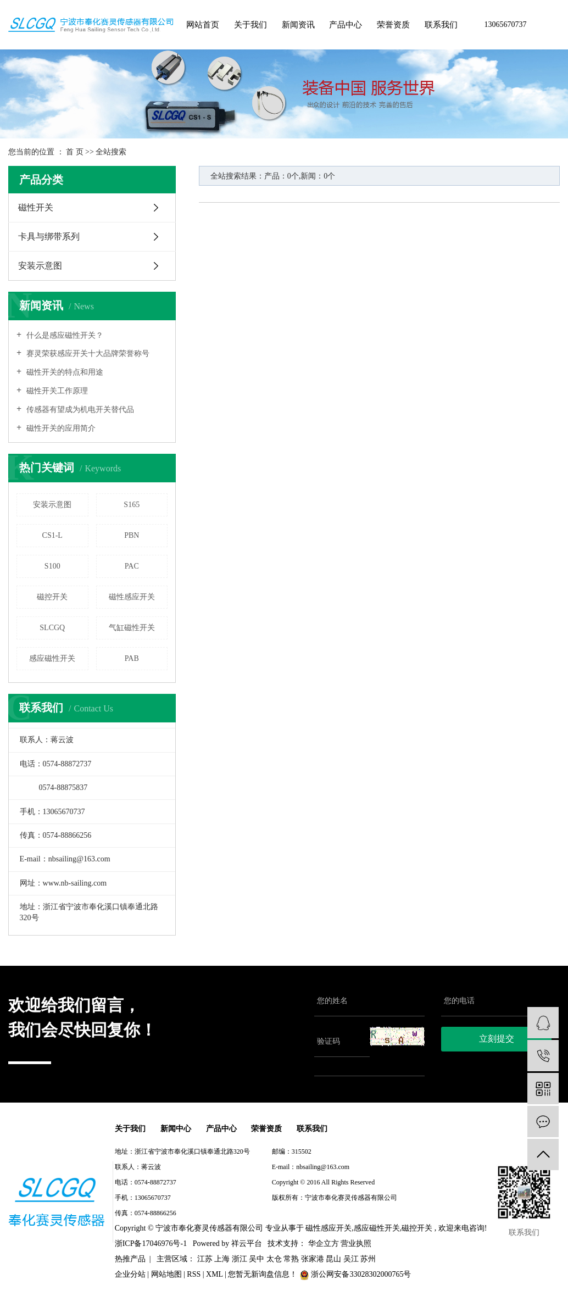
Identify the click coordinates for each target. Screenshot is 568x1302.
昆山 (333, 1259)
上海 (222, 1259)
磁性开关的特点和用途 (63, 372)
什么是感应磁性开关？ (63, 335)
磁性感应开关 (132, 597)
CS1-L (52, 535)
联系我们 (441, 24)
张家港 (312, 1259)
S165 (132, 504)
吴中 (256, 1259)
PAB (132, 658)
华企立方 (322, 1244)
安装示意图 (40, 265)
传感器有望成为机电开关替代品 (79, 409)
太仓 (274, 1259)
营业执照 (356, 1244)
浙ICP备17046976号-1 (303, 1213)
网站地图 (166, 1275)
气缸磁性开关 (132, 628)
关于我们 (250, 24)
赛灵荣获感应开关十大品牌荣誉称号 (86, 353)
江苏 (205, 1259)
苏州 (368, 1259)
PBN (131, 535)
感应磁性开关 (52, 658)
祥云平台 (246, 1244)
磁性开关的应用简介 (60, 428)
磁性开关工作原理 (56, 391)
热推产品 (130, 1259)
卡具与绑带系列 (49, 236)
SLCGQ (52, 628)
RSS (194, 1275)
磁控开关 (52, 597)
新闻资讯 (298, 24)
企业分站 (130, 1275)
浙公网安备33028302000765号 (355, 1275)
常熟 (291, 1259)
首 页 (74, 152)
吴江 (351, 1259)
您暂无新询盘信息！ (263, 1275)
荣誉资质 (393, 24)
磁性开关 (35, 207)
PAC (132, 566)
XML (214, 1275)
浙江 (239, 1259)
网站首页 (202, 24)
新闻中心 (179, 1128)
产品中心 (345, 24)
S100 (52, 566)
